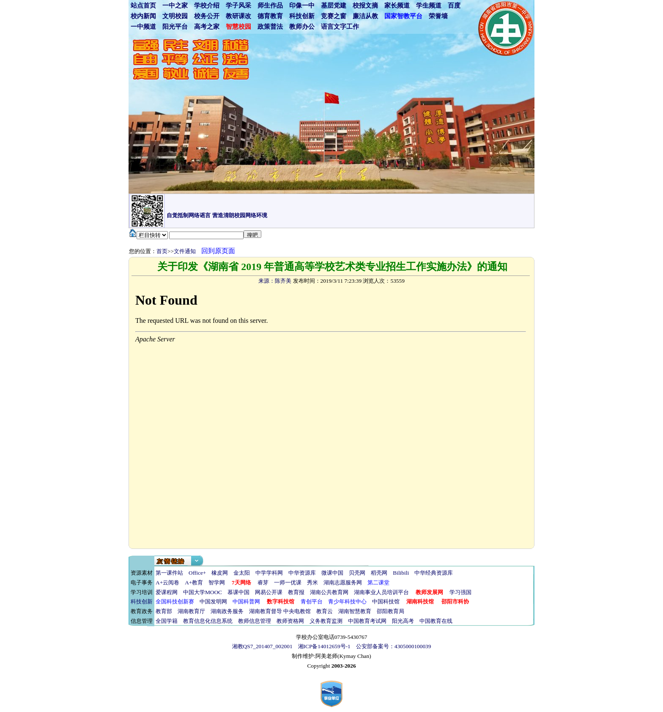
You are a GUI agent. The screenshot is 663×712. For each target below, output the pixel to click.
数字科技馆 (280, 601)
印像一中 (302, 5)
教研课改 (238, 16)
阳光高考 (403, 621)
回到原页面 (218, 250)
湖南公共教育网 (329, 592)
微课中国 (332, 573)
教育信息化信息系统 (208, 621)
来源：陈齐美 (274, 281)
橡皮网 (219, 573)
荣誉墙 (438, 16)
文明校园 (175, 16)
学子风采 (238, 5)
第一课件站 (169, 573)
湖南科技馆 (420, 601)
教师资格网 (290, 621)
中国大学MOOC (202, 592)
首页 (161, 251)
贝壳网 (357, 573)
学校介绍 (206, 5)
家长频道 (397, 5)
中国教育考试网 (367, 621)
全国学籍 (167, 621)
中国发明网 (213, 601)
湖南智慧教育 (354, 611)
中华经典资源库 (433, 573)
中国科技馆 (386, 601)
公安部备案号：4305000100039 (393, 646)
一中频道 (143, 26)
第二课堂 (378, 582)
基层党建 (333, 5)
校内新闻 (143, 16)
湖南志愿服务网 (342, 582)
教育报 (296, 592)
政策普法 (270, 26)
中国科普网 (246, 601)
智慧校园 (238, 26)
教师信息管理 (254, 621)
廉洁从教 (365, 16)
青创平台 (312, 601)
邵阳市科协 (455, 601)
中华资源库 (302, 573)
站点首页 (143, 5)
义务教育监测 (326, 621)
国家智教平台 (403, 16)
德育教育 (270, 16)
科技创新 (302, 16)
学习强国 (460, 592)
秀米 (312, 582)
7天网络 (241, 582)
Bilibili (401, 573)
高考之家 (206, 26)
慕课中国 (238, 592)
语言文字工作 (340, 26)
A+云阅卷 (167, 582)
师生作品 (270, 5)
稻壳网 (379, 573)
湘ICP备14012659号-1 (324, 646)
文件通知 (185, 251)
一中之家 (175, 5)
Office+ (197, 573)
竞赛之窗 (333, 16)
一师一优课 (287, 582)
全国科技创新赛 (175, 601)
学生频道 (428, 5)
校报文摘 (365, 5)
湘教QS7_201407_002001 (262, 646)
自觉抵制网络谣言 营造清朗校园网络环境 (217, 215)
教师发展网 (429, 592)
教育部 (164, 611)
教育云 (324, 611)
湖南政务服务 (227, 611)
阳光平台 (175, 26)
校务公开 (206, 16)
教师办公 (302, 26)
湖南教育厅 (191, 611)
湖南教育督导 (265, 611)
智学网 (216, 582)
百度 (454, 5)
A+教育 (194, 582)
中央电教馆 (297, 611)
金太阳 (241, 573)
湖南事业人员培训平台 (381, 592)
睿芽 (263, 582)
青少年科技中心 (347, 601)
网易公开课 (268, 592)
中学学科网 (269, 573)
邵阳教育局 (390, 611)
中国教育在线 (435, 621)
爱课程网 (167, 592)
